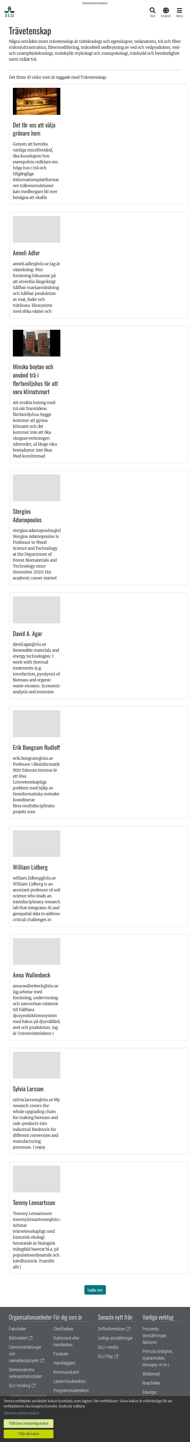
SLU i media (108, 1347)
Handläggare (64, 1363)
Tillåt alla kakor (28, 1434)
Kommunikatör (66, 1372)
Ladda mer (95, 1290)
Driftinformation (111, 1328)
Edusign (149, 1392)
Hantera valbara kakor (21, 1413)
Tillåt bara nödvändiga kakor (28, 1423)
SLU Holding (19, 1385)
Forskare (60, 1353)
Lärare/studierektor (69, 1381)
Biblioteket (18, 1338)
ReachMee (151, 1383)
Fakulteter (17, 1328)
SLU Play (105, 1356)
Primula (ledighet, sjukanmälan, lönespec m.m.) (157, 1358)
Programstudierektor (71, 1390)
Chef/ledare (63, 1328)
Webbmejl (151, 1373)
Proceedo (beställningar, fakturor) (154, 1335)
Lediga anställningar (115, 1338)
